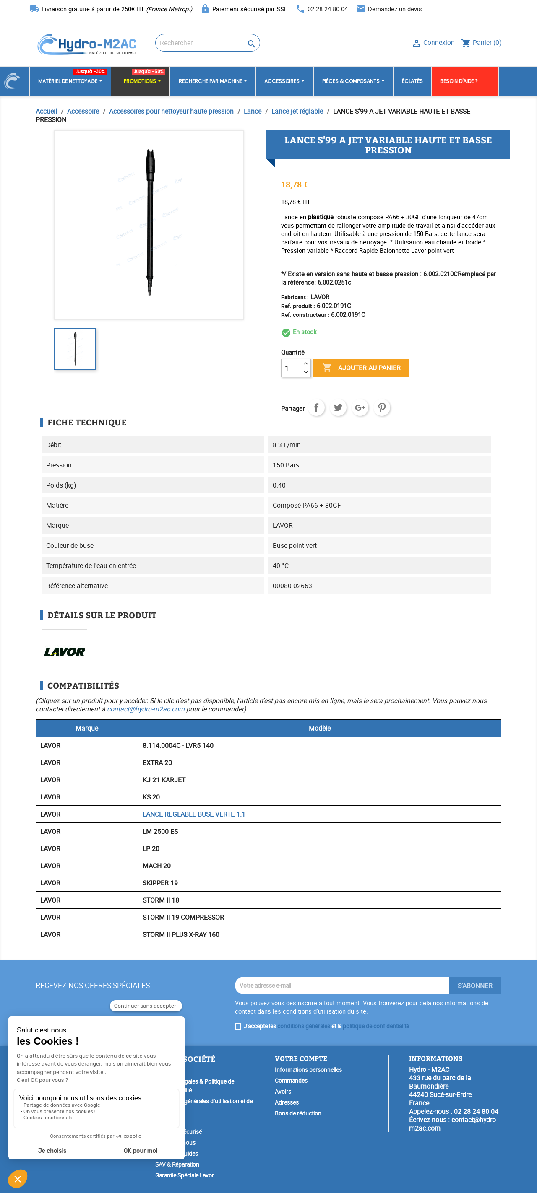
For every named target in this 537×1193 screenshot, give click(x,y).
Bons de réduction (298, 1113)
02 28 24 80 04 (476, 1111)
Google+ (360, 407)
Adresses (287, 1102)
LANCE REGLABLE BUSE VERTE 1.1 (194, 814)
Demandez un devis (395, 9)
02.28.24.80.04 (328, 9)
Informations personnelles (308, 1070)
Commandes (291, 1080)
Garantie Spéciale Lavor (184, 1175)
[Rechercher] (207, 43)
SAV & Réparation (177, 1164)
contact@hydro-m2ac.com (146, 708)
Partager (316, 407)
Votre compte (301, 1058)
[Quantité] (291, 368)
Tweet (338, 407)
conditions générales (303, 1026)
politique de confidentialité (376, 1026)
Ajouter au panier (361, 368)
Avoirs (283, 1091)
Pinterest (381, 407)
